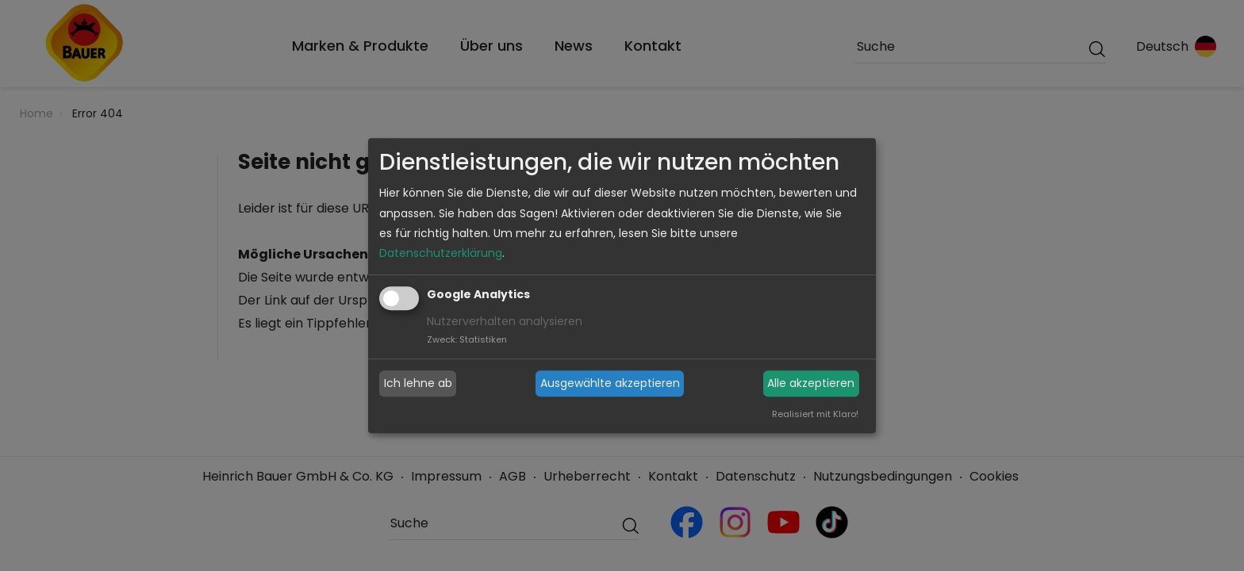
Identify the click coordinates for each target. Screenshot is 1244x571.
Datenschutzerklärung (440, 253)
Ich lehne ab (418, 383)
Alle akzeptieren (810, 383)
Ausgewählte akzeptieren (610, 383)
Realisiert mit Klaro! (815, 414)
